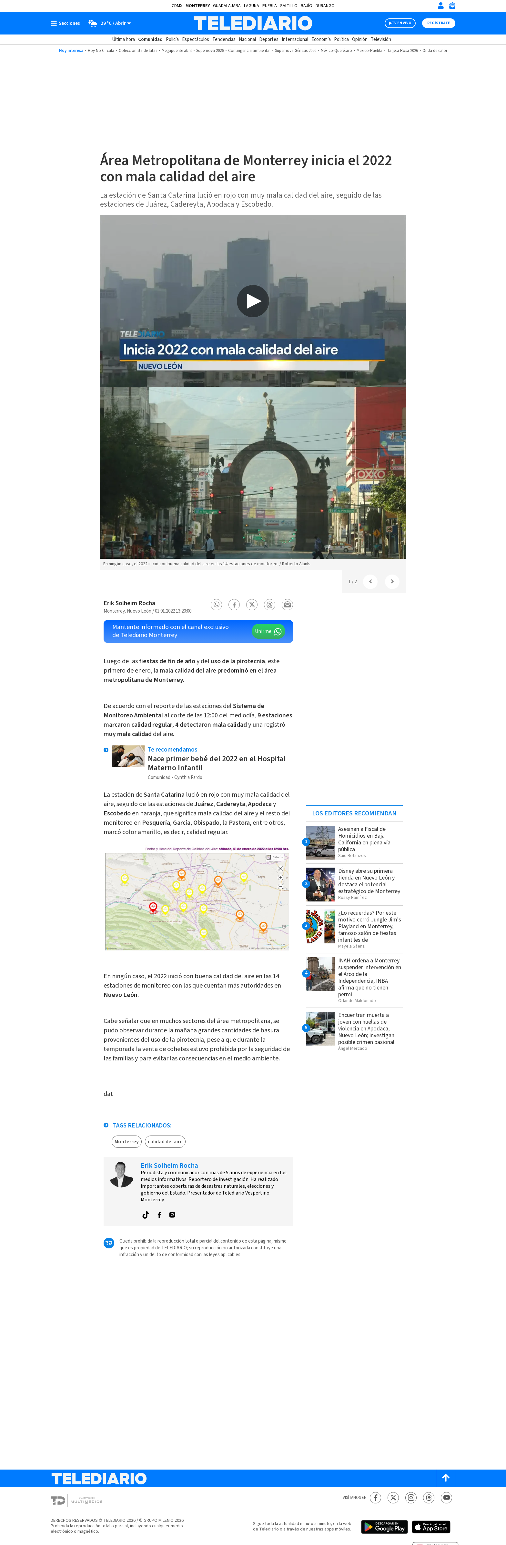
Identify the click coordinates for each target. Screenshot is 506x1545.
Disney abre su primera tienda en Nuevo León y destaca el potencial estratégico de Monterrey (369, 881)
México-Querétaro (336, 51)
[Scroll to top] (445, 1478)
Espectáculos (195, 39)
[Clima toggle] (107, 23)
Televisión (381, 39)
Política (341, 39)
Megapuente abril (177, 51)
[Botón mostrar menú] (67, 23)
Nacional (247, 39)
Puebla (269, 6)
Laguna (251, 6)
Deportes (268, 39)
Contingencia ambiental (249, 51)
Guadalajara (227, 6)
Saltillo (289, 6)
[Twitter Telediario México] (393, 1497)
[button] (216, 605)
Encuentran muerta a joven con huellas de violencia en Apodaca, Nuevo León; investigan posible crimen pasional (366, 1028)
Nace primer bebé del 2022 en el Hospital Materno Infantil (217, 763)
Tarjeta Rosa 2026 (402, 51)
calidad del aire (165, 1141)
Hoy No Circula (101, 51)
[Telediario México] (253, 23)
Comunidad (150, 39)
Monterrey (198, 6)
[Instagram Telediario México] (411, 1497)
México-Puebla (369, 51)
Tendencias (224, 39)
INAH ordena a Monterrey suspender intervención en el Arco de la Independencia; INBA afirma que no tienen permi (369, 978)
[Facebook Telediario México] (375, 1497)
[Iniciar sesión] (441, 5)
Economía (321, 39)
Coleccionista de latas (138, 51)
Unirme (263, 631)
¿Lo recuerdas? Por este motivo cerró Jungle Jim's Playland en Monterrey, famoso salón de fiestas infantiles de (369, 926)
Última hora (123, 39)
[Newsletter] (452, 7)
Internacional (295, 39)
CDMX (177, 6)
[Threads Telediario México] (428, 1497)
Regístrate (438, 23)
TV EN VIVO (401, 23)
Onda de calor (434, 51)
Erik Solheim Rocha (129, 603)
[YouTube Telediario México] (446, 1497)
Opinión (360, 39)
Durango (325, 6)
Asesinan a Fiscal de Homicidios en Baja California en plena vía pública (364, 839)
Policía (172, 39)
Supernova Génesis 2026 (295, 51)
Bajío (306, 6)
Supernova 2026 (210, 51)
